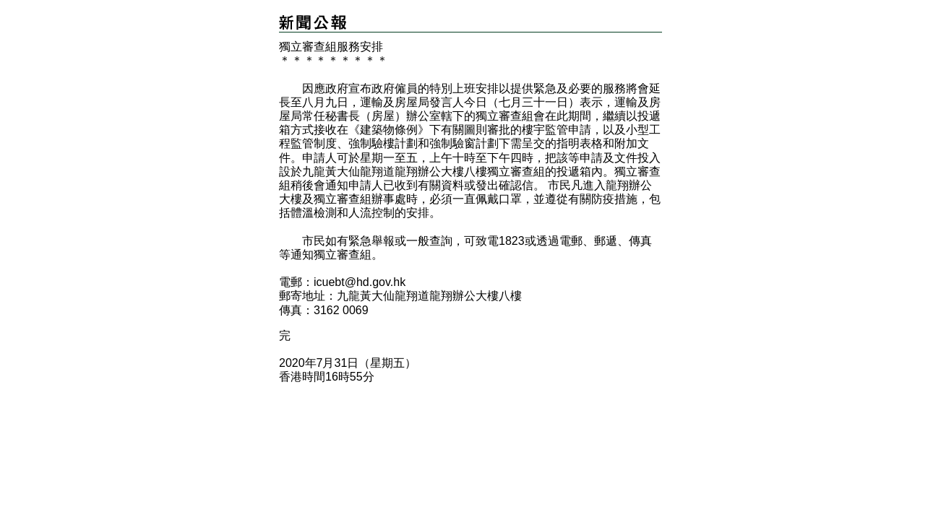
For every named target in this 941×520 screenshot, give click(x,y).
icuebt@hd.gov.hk (359, 282)
